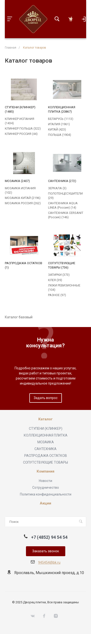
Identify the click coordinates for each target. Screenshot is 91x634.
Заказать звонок (45, 551)
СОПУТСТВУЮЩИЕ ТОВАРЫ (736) (61, 265)
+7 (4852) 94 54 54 (49, 537)
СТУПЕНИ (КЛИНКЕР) (45, 428)
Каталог (45, 419)
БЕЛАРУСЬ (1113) (60, 119)
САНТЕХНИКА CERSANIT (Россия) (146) (65, 215)
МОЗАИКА (45, 442)
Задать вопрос (46, 398)
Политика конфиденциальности (45, 494)
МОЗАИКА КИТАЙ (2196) (23, 198)
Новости (45, 481)
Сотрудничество (45, 487)
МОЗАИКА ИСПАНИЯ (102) (20, 190)
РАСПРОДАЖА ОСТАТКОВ (45, 456)
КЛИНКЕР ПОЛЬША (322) (23, 128)
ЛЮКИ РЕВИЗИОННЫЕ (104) (64, 287)
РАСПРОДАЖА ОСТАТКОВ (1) (23, 265)
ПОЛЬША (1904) (59, 135)
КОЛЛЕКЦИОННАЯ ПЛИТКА (45, 435)
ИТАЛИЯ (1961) (59, 124)
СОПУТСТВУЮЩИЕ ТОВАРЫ (45, 462)
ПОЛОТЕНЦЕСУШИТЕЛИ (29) (65, 196)
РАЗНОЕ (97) (57, 295)
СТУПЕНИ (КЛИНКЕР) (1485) (20, 109)
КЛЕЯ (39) (55, 280)
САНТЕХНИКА (45, 449)
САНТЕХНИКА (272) (62, 181)
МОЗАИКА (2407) (17, 181)
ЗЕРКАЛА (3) (57, 188)
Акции (45, 503)
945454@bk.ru (49, 562)
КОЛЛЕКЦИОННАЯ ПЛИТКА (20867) (61, 109)
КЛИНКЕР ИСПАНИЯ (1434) (19, 121)
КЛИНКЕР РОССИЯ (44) (21, 134)
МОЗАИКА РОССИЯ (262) (23, 203)
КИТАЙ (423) (57, 129)
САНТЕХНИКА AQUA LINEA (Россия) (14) (63, 205)
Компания (45, 471)
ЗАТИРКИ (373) (59, 275)
